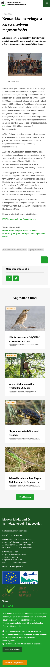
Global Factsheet (10, 230)
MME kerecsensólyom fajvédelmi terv (19, 219)
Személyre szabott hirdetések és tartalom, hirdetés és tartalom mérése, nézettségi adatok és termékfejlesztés (25, 637)
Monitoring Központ (11, 234)
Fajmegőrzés (11, 355)
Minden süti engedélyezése (14, 663)
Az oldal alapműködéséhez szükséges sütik (23, 631)
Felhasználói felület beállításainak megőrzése (24, 644)
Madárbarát (11, 308)
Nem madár (11, 402)
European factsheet (28, 230)
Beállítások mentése (12, 649)
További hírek (25, 497)
